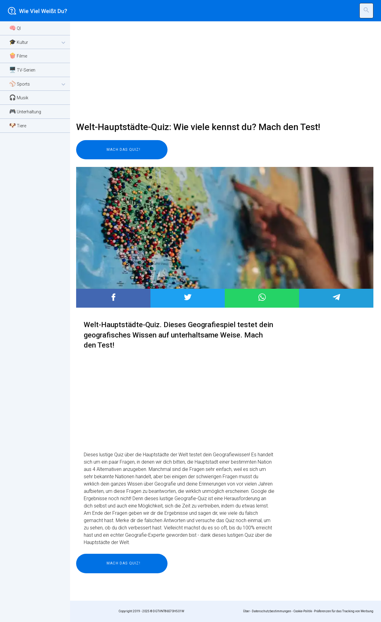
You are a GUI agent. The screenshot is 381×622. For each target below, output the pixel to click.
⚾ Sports (38, 84)
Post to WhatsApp (262, 297)
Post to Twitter (188, 297)
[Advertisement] (221, 71)
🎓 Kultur (38, 42)
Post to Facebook (113, 297)
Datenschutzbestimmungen (271, 611)
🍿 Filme (18, 55)
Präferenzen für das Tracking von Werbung (343, 611)
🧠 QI (15, 28)
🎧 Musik (18, 97)
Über (246, 611)
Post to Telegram (336, 297)
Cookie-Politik (302, 611)
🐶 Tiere (17, 125)
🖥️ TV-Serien (22, 69)
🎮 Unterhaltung (25, 111)
